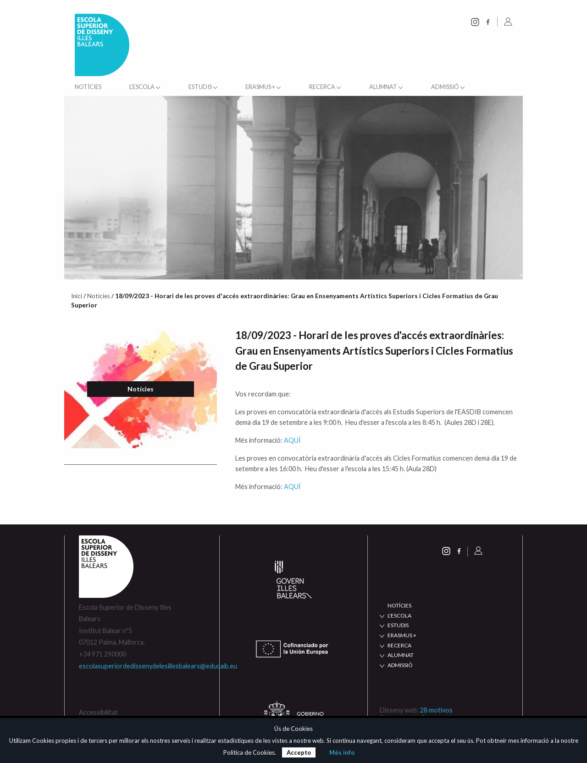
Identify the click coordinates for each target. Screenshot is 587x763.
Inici (76, 296)
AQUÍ (292, 440)
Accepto (299, 752)
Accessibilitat (98, 712)
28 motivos (436, 710)
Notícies (88, 87)
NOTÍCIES (399, 605)
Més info (341, 752)
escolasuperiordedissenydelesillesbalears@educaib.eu (158, 666)
